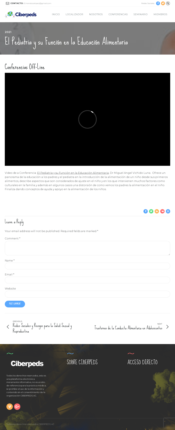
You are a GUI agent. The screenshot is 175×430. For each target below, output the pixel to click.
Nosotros (96, 14)
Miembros (160, 14)
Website (10, 288)
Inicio (56, 14)
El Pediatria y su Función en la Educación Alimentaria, (73, 172)
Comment (12, 238)
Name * (10, 260)
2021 (8, 32)
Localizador (74, 14)
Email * (9, 274)
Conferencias (118, 14)
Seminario (140, 14)
